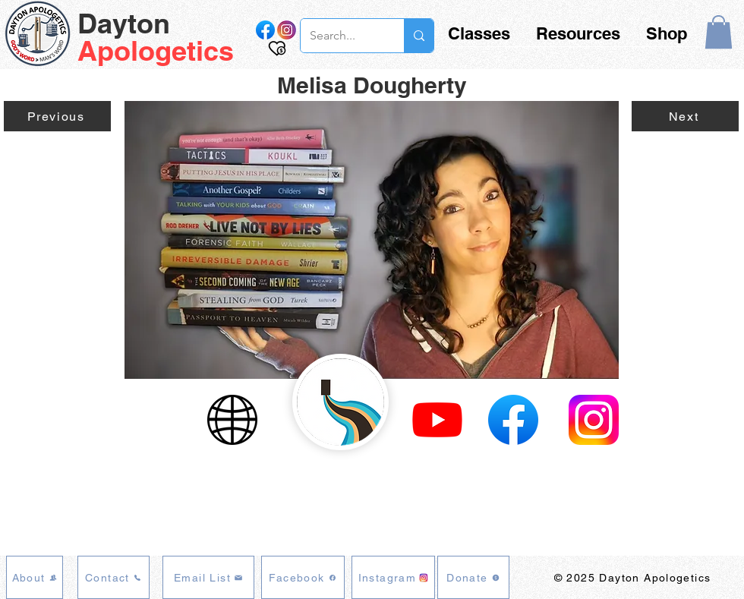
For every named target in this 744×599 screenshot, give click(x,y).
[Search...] (341, 35)
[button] (719, 32)
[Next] (685, 116)
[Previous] (57, 116)
